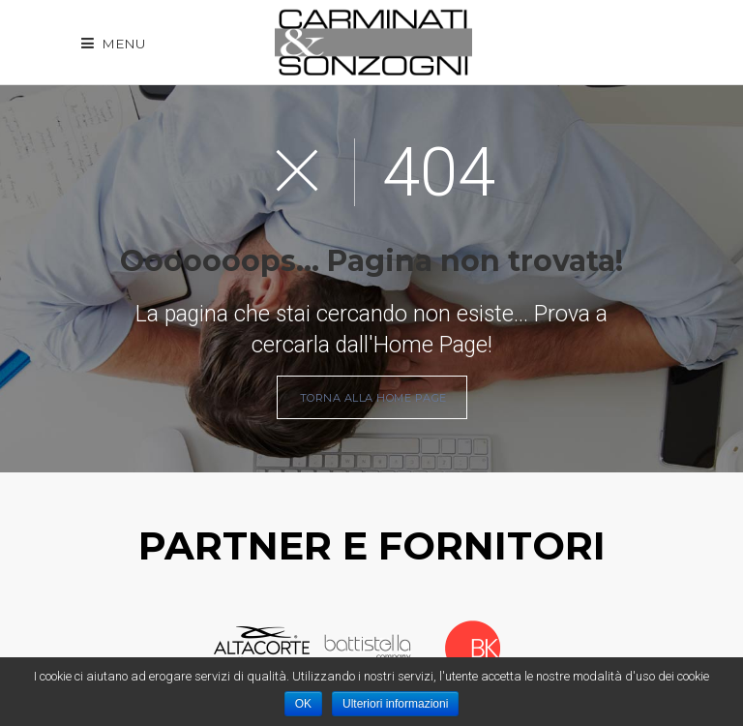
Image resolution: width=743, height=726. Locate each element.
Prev (195, 648)
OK (303, 704)
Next (538, 648)
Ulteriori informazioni (395, 704)
